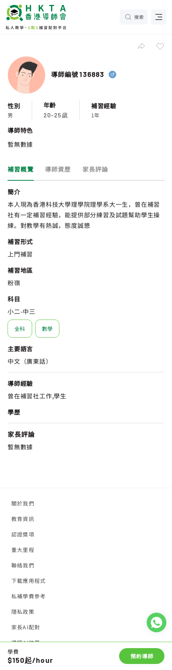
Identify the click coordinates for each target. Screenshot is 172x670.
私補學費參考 (28, 596)
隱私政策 (22, 611)
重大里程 (22, 549)
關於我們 (22, 503)
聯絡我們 (22, 565)
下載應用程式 (28, 580)
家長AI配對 (25, 627)
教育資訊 (22, 518)
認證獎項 (22, 534)
